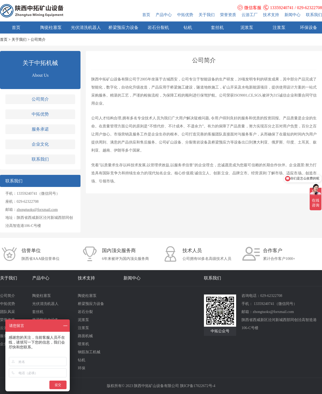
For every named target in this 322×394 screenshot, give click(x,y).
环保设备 (308, 27)
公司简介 (40, 99)
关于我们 (207, 15)
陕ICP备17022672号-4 (197, 386)
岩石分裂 (85, 312)
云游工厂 (249, 15)
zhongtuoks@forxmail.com (37, 210)
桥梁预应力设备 (123, 27)
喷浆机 (83, 344)
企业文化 (40, 144)
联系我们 (314, 15)
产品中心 (164, 15)
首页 (146, 15)
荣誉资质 (228, 15)
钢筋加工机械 (89, 352)
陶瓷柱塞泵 (51, 27)
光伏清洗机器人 (86, 27)
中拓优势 (185, 15)
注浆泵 (279, 27)
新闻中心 (292, 15)
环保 (81, 368)
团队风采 (7, 312)
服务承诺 (40, 129)
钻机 (188, 27)
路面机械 (85, 336)
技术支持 (271, 15)
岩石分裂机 (158, 27)
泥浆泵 (246, 27)
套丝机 (217, 27)
